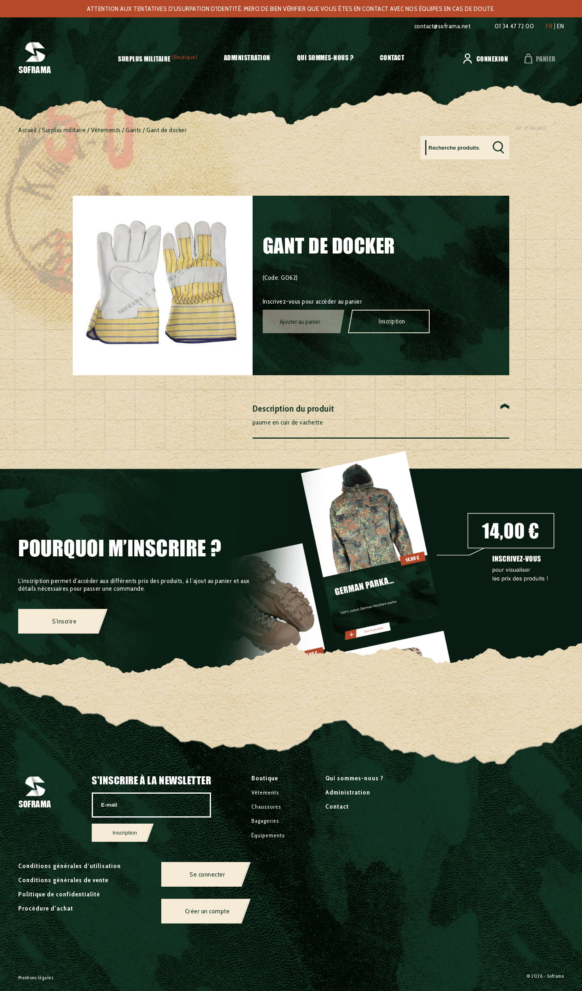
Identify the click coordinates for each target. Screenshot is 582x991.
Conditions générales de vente (63, 880)
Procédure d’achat (45, 908)
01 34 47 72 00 (514, 26)
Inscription (392, 321)
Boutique (264, 778)
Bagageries (265, 820)
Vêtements (106, 130)
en (560, 26)
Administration (247, 57)
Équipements (268, 835)
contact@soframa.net (442, 26)
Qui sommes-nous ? (325, 57)
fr (549, 26)
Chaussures (266, 806)
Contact (392, 57)
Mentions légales (35, 977)
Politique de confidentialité (59, 894)
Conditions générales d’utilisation (69, 866)
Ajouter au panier (300, 321)
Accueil (27, 130)
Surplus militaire (144, 59)
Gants (133, 130)
